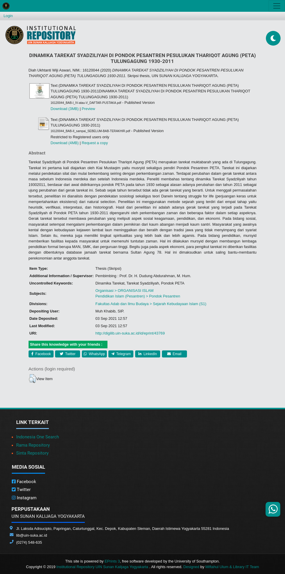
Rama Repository (33, 445)
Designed (191, 567)
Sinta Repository (32, 453)
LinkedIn (147, 354)
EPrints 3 (112, 561)
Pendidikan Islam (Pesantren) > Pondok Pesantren (137, 296)
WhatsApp (94, 354)
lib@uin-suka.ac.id (31, 535)
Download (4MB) (65, 143)
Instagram (24, 497)
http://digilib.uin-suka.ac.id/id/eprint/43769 (130, 333)
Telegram (121, 354)
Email (174, 354)
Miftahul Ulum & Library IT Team (232, 567)
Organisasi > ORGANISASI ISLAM (124, 290)
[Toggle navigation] (277, 6)
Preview (88, 109)
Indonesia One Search (37, 437)
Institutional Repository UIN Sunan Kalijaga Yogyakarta (103, 567)
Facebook (41, 354)
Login (8, 16)
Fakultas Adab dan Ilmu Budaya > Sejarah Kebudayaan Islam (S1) (150, 304)
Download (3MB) (65, 109)
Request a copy (95, 143)
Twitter (67, 354)
